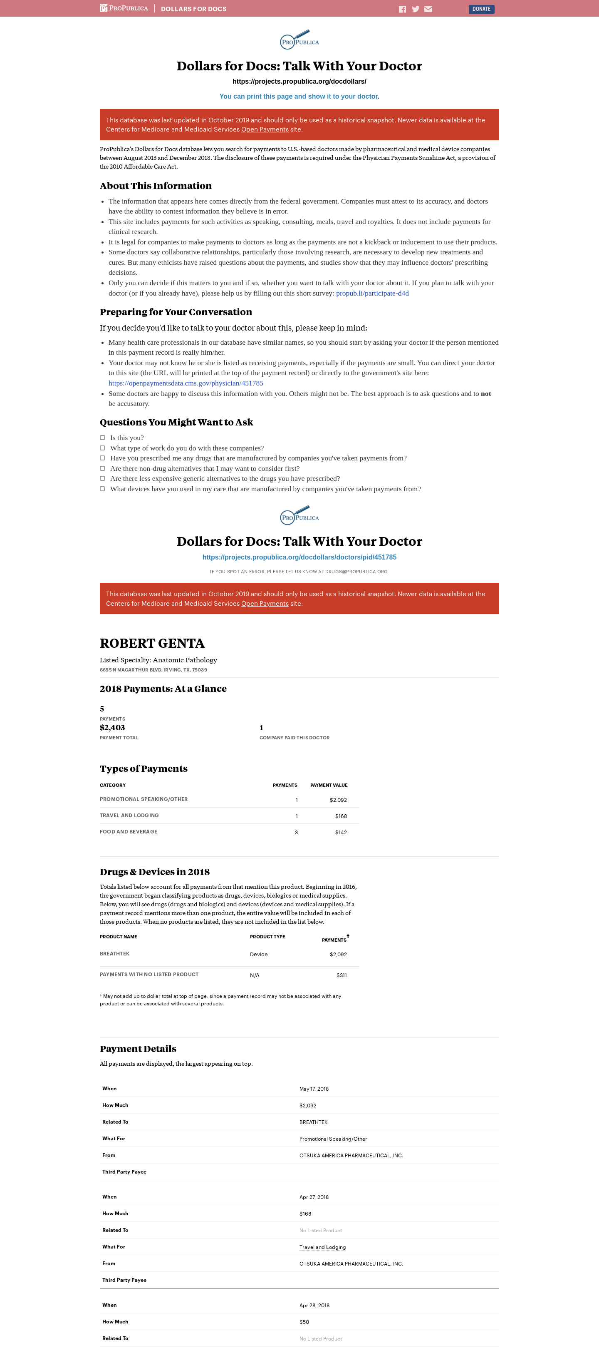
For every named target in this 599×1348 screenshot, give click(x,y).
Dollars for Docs (194, 9)
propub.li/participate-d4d (372, 293)
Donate (481, 8)
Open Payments (265, 128)
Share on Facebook (403, 9)
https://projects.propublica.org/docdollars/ (299, 81)
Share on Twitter (417, 9)
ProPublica (124, 8)
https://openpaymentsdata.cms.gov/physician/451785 (186, 383)
